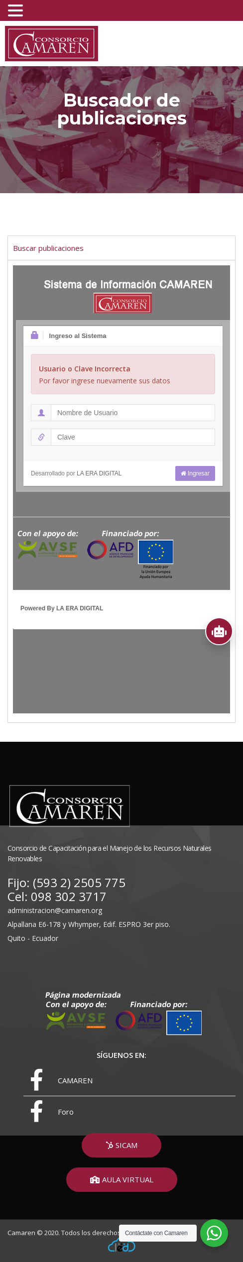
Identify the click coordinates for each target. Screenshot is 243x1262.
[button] (121, 1145)
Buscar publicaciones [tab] (48, 248)
